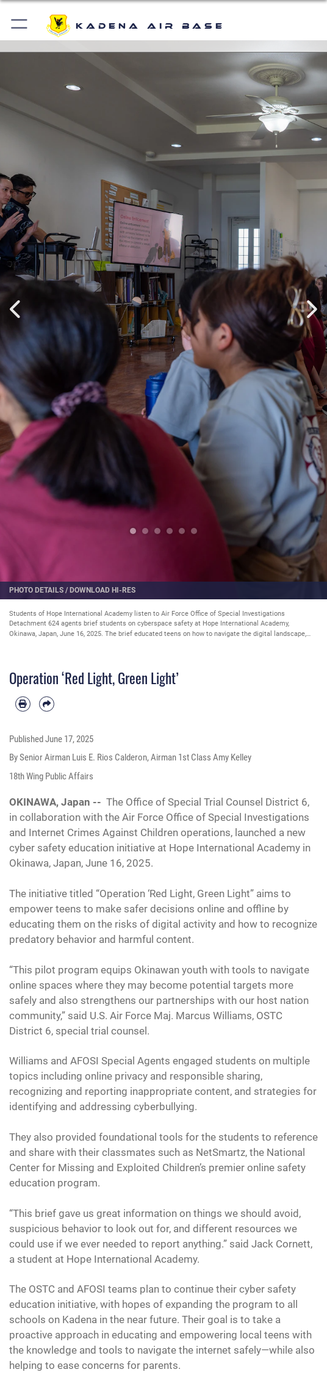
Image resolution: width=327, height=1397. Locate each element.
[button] (20, 26)
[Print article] (23, 704)
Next (310, 309)
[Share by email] (46, 704)
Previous (16, 309)
